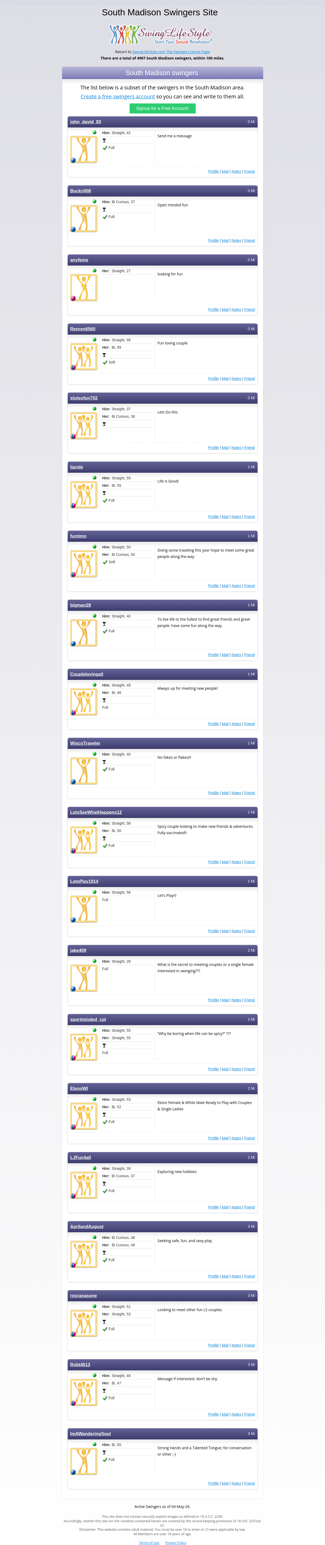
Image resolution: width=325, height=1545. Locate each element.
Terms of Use (149, 1542)
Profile (213, 171)
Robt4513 (80, 1364)
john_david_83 (85, 121)
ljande (76, 467)
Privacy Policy (175, 1542)
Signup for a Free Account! (162, 108)
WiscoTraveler (85, 743)
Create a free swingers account (118, 96)
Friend (249, 171)
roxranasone (83, 1295)
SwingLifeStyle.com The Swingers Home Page (171, 51)
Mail (225, 171)
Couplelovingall (86, 674)
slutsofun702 (84, 398)
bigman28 (80, 605)
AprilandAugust (87, 1226)
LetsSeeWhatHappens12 (96, 812)
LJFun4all (80, 1157)
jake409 (78, 950)
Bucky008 (80, 190)
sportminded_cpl (88, 1019)
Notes (236, 171)
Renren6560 (82, 328)
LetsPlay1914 (84, 881)
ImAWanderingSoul (90, 1433)
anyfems (79, 259)
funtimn (78, 536)
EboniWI (79, 1088)
